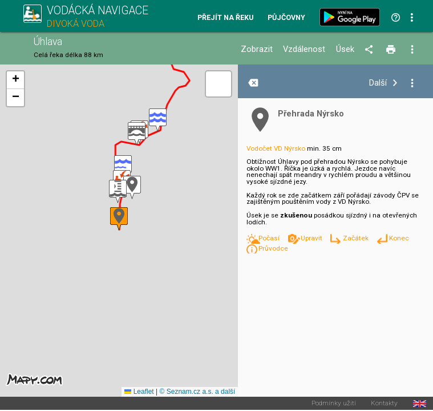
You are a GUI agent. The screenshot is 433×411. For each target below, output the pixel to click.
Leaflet (138, 392)
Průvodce (273, 248)
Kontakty (384, 403)
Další (378, 83)
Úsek (345, 49)
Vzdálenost (304, 49)
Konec (399, 238)
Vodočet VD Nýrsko (275, 148)
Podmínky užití (333, 403)
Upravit (312, 238)
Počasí (269, 238)
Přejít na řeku (225, 18)
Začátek (356, 238)
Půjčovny (286, 18)
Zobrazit (257, 49)
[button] (118, 191)
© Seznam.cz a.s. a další (198, 392)
